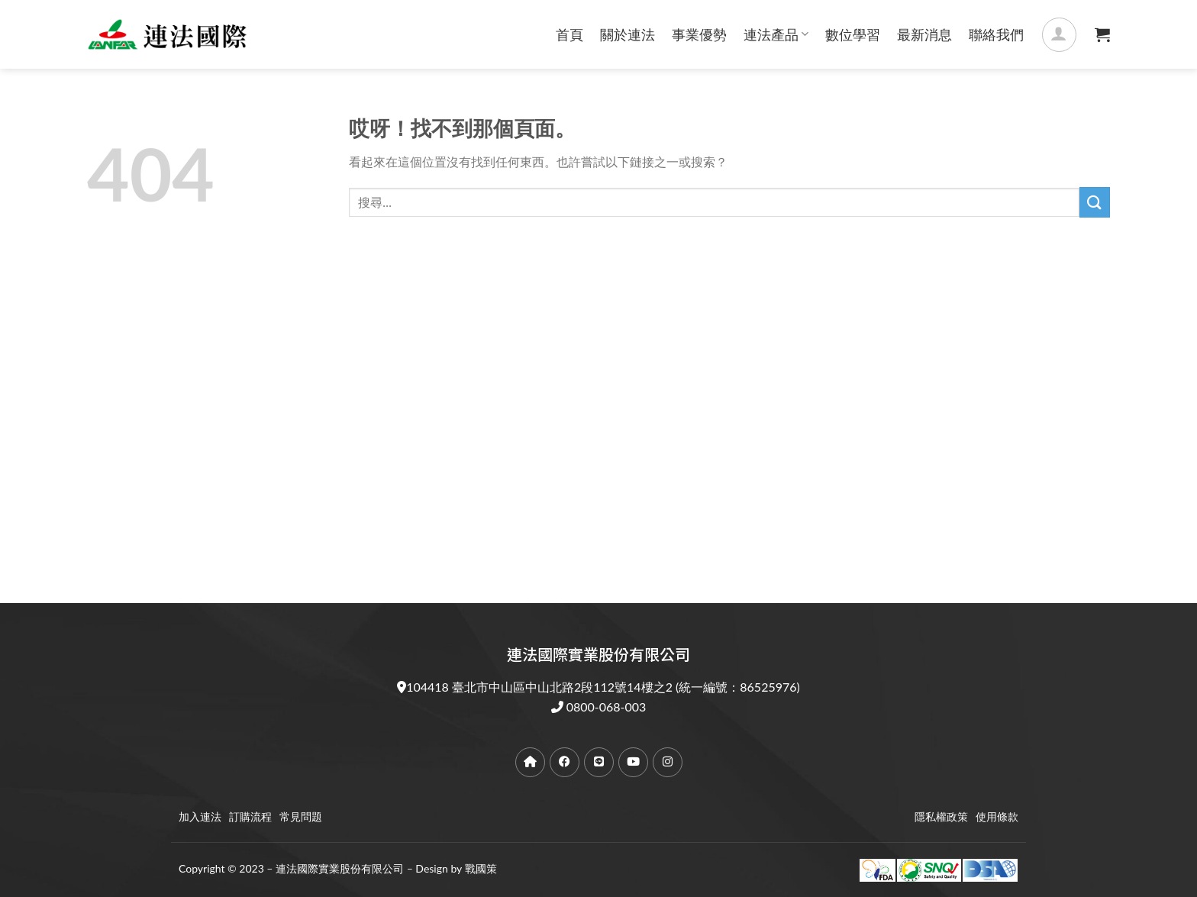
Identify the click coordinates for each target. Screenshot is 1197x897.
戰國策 (481, 868)
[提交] (1094, 202)
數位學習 (852, 34)
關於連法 (627, 34)
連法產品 (776, 34)
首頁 (569, 34)
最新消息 (924, 34)
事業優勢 (699, 34)
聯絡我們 (996, 34)
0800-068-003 (606, 706)
